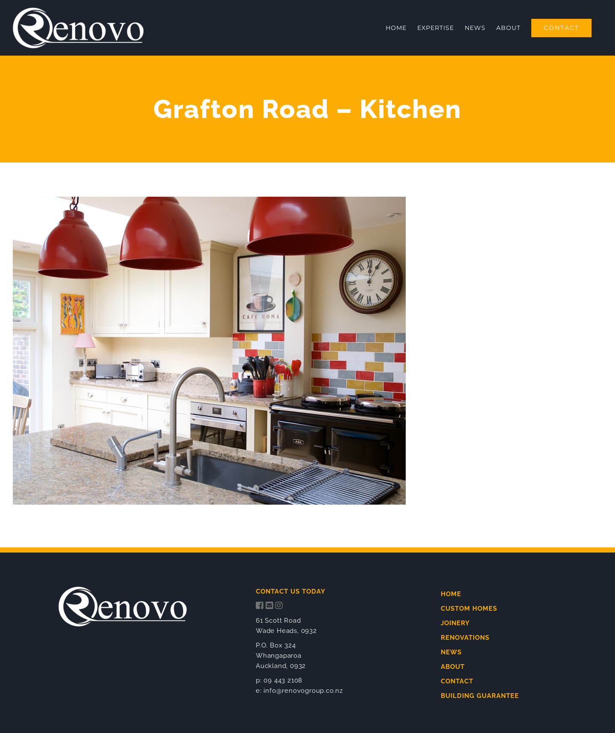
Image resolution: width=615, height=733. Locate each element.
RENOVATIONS (465, 637)
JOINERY (455, 623)
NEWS (451, 652)
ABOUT (453, 667)
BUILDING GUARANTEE (480, 696)
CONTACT (457, 681)
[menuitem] (396, 28)
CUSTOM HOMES (469, 608)
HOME (451, 594)
